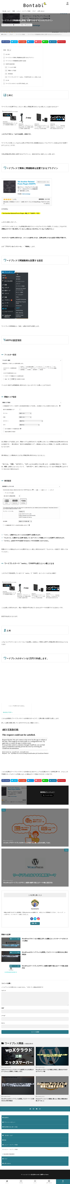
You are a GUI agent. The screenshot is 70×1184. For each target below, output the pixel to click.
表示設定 (9, 74)
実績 (13, 11)
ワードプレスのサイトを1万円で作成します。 (16, 83)
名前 (2, 1008)
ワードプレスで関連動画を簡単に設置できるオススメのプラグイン (45, 34)
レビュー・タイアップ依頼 (23, 11)
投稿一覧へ (34, 923)
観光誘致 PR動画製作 (9, 1154)
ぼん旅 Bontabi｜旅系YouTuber (40, 1174)
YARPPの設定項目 (9, 64)
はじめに (6, 54)
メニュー (35, 1181)
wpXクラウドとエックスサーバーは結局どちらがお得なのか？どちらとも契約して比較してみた (17, 1070)
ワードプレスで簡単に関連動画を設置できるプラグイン (18, 57)
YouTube (21, 1181)
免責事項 (6, 1117)
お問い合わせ (41, 11)
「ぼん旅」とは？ (6, 11)
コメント (3, 990)
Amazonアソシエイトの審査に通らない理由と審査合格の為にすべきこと (52, 1099)
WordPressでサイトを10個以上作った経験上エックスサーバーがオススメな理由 (45, 940)
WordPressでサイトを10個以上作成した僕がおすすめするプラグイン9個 (52, 1070)
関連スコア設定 (10, 70)
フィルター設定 (10, 67)
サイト (3, 1023)
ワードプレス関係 (18, 25)
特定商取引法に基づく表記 (11, 1127)
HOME (5, 34)
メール (3, 1015)
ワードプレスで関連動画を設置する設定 (14, 61)
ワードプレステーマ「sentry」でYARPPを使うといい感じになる (23, 77)
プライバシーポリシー (9, 1122)
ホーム (7, 1181)
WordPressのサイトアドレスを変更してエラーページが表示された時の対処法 (45, 953)
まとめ (6, 80)
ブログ (34, 11)
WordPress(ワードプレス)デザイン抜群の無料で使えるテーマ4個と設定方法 (45, 967)
